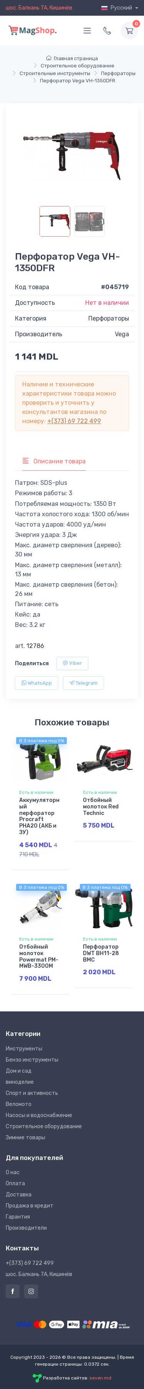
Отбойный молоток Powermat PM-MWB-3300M (38, 956)
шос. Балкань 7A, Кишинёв (39, 8)
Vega (122, 334)
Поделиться (32, 663)
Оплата (15, 1183)
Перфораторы (108, 318)
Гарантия (18, 1217)
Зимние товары (25, 1137)
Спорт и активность (32, 1093)
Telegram (84, 683)
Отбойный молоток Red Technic (101, 806)
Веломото (18, 1104)
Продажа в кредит (29, 1205)
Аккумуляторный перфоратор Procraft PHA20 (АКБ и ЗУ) (39, 816)
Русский (117, 8)
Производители (26, 1228)
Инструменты (24, 1048)
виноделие (20, 1082)
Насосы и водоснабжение (39, 1115)
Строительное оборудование (44, 1126)
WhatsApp (37, 683)
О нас (13, 1172)
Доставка (18, 1194)
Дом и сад (18, 1071)
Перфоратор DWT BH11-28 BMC (101, 953)
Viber (72, 663)
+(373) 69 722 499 (74, 421)
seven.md (100, 1378)
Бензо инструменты (32, 1060)
